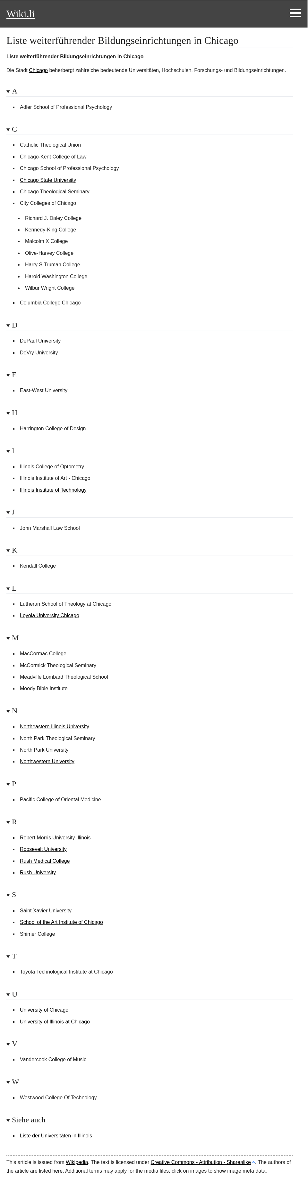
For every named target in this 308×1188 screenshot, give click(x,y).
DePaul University (40, 340)
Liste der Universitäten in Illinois (56, 1135)
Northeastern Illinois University (54, 726)
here (57, 1171)
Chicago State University (48, 180)
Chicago (38, 70)
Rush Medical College (45, 861)
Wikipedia (77, 1162)
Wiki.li (20, 14)
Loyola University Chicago (49, 615)
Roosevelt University (43, 849)
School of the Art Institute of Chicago (61, 922)
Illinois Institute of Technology (53, 490)
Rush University (38, 872)
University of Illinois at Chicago (55, 1021)
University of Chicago (44, 1010)
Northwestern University (47, 761)
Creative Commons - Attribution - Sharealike (201, 1162)
